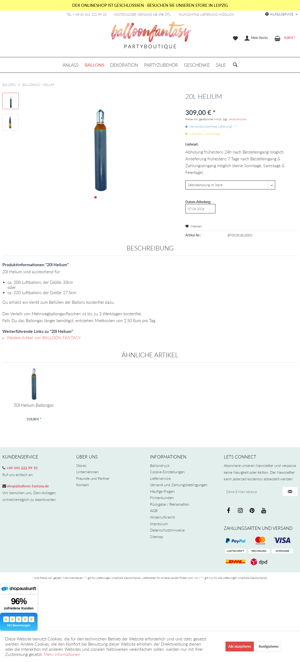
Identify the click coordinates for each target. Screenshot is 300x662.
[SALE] (221, 65)
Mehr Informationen (62, 654)
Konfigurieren (268, 646)
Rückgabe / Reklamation (169, 504)
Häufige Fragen (162, 491)
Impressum (159, 523)
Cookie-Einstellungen (167, 472)
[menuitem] (235, 38)
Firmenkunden (162, 497)
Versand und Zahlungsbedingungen (178, 484)
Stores (81, 465)
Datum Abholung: (198, 202)
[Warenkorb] (285, 38)
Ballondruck (160, 465)
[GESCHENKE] (197, 65)
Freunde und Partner (93, 478)
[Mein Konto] (256, 38)
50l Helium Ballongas (34, 405)
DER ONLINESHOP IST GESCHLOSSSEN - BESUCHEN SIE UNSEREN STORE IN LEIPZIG (150, 5)
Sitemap (156, 536)
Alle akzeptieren (239, 646)
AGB (154, 510)
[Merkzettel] (235, 38)
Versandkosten (238, 119)
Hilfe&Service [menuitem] (279, 14)
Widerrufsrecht (162, 517)
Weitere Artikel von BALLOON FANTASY (41, 337)
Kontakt (82, 484)
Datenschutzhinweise (167, 530)
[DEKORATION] (124, 65)
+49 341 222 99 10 (21, 468)
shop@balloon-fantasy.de (27, 486)
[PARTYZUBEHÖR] (161, 65)
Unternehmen (87, 472)
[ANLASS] (71, 65)
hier (196, 578)
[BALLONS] (94, 65)
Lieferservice (160, 478)
